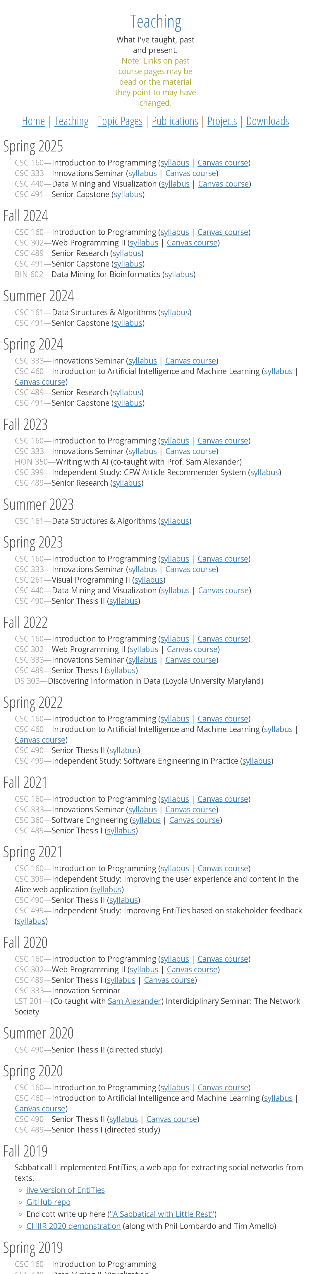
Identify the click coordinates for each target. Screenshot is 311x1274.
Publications (175, 120)
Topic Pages (120, 120)
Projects (222, 120)
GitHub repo (48, 1202)
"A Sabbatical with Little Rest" (162, 1214)
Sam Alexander (134, 1001)
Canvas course (222, 162)
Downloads (267, 120)
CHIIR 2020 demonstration (73, 1226)
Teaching (71, 120)
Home (33, 120)
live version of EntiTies (65, 1190)
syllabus (175, 162)
